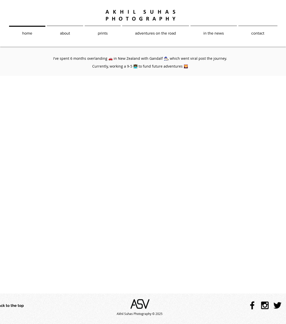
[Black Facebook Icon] (252, 305)
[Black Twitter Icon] (277, 305)
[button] (155, 31)
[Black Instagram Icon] (265, 305)
